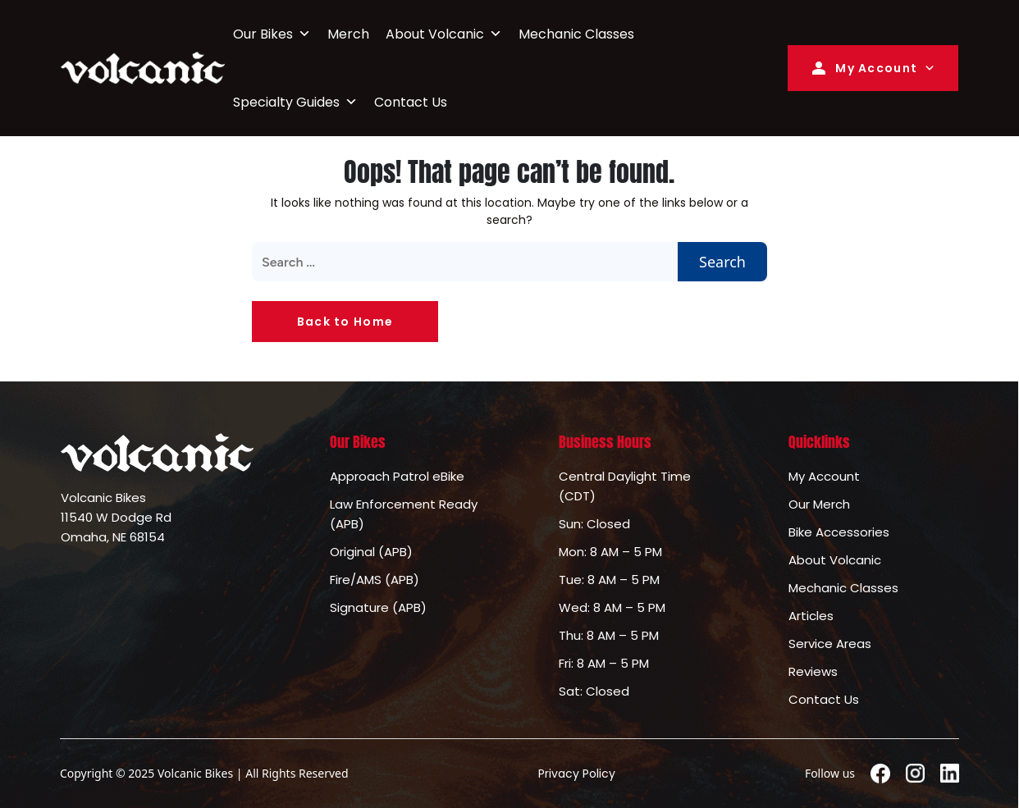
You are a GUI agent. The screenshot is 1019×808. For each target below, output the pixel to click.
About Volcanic (444, 34)
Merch (348, 34)
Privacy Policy (576, 773)
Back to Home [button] (345, 321)
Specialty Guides (295, 102)
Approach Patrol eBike (397, 476)
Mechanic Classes (576, 34)
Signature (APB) (378, 607)
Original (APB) (371, 551)
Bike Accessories (838, 532)
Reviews (813, 671)
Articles (811, 615)
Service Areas (829, 643)
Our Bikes (272, 34)
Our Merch (819, 504)
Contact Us (410, 102)
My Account (863, 68)
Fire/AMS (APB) (374, 579)
